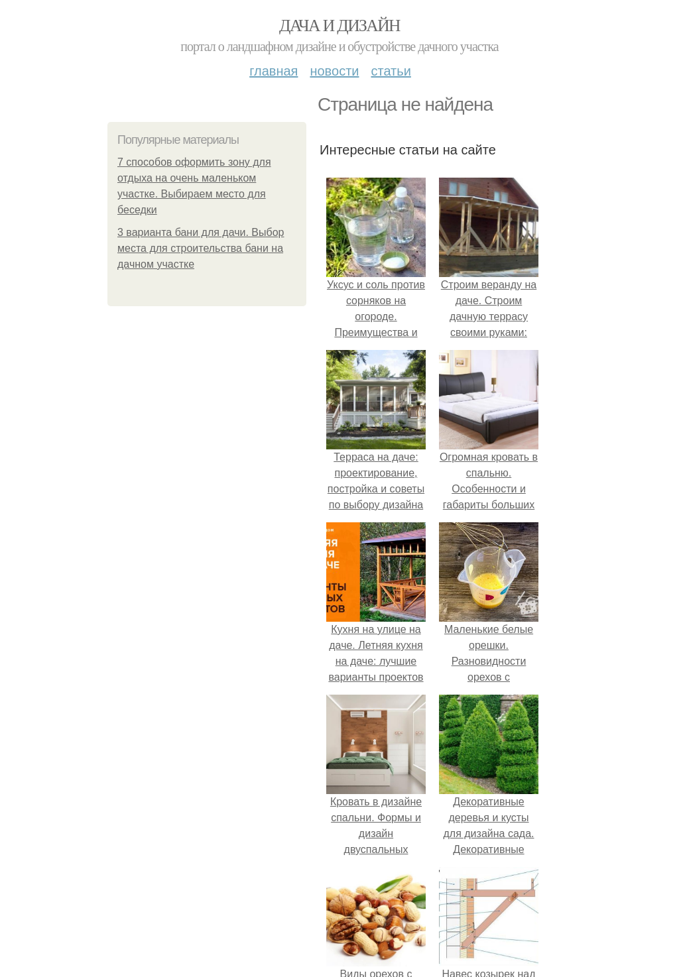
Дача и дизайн (339, 25)
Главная (273, 71)
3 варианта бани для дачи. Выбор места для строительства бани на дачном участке (200, 248)
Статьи (390, 71)
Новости (334, 71)
